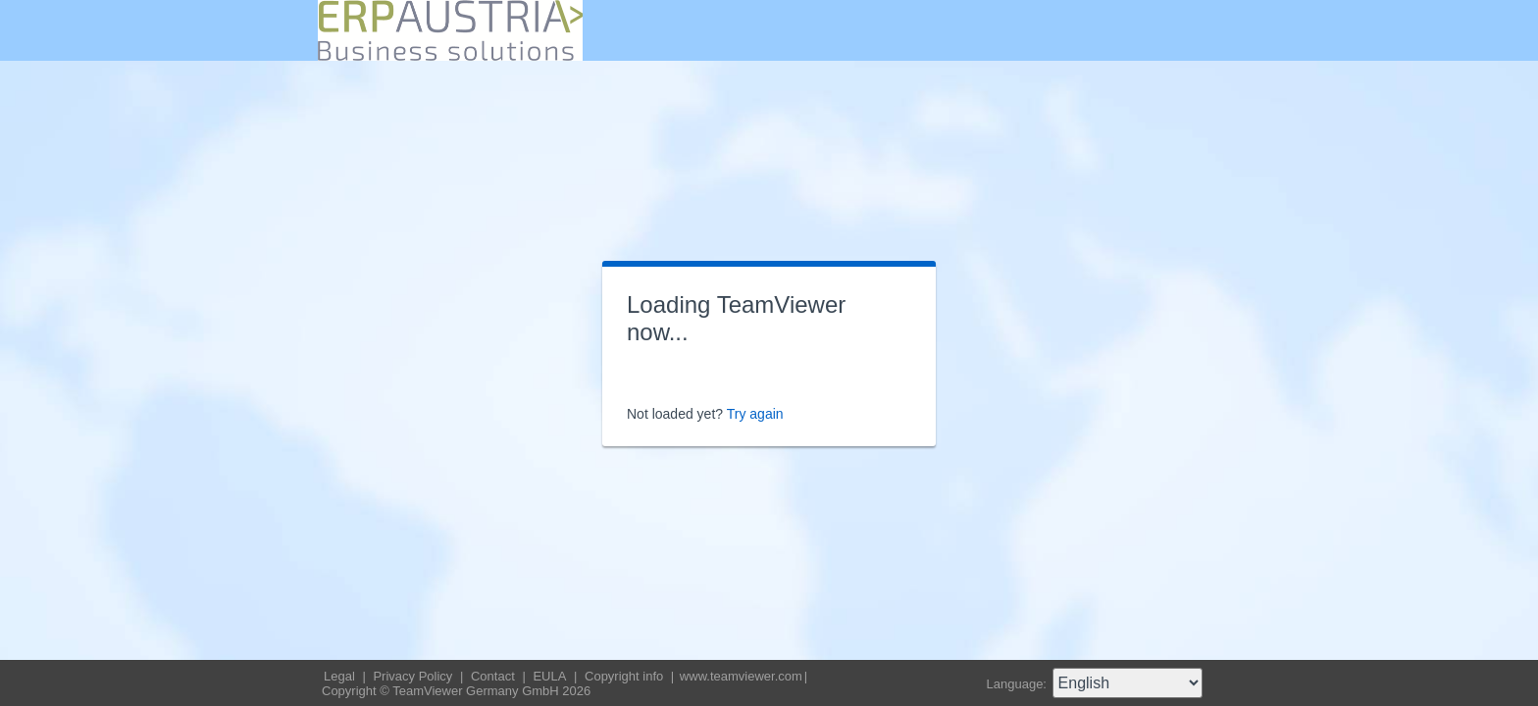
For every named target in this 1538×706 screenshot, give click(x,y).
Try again (755, 414)
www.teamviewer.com (741, 676)
